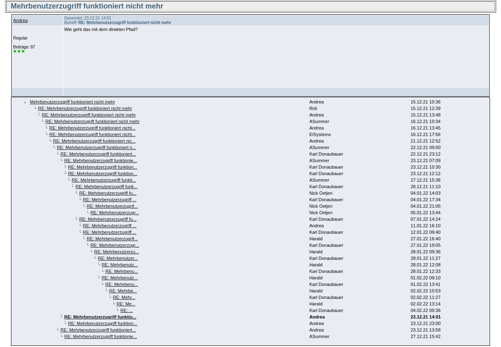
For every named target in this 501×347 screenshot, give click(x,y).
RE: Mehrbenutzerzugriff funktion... (102, 167)
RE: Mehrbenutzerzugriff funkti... (104, 180)
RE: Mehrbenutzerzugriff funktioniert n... (96, 147)
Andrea (20, 20)
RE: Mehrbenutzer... (118, 258)
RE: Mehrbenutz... (120, 264)
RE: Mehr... (124, 297)
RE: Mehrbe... (123, 290)
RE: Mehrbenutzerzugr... (115, 212)
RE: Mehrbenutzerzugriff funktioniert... (98, 154)
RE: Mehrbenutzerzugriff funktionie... (100, 160)
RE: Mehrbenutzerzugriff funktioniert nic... (94, 140)
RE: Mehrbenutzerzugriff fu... (107, 193)
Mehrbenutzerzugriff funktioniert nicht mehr (72, 101)
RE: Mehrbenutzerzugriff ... (109, 199)
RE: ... (126, 310)
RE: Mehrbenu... (121, 271)
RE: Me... (126, 303)
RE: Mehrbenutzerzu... (116, 251)
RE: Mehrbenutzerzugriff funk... (106, 186)
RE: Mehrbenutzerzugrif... (111, 206)
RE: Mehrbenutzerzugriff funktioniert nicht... (92, 127)
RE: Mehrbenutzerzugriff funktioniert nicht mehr (85, 108)
